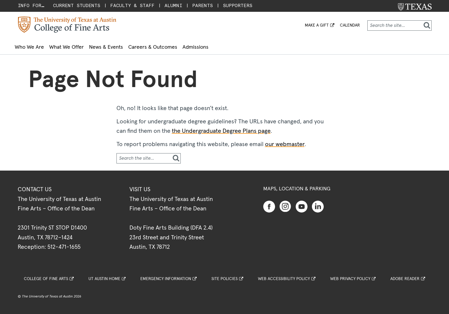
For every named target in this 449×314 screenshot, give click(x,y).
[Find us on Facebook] (269, 203)
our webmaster (285, 141)
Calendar (350, 25)
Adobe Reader (405, 276)
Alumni (173, 5)
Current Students (76, 5)
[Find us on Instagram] (285, 202)
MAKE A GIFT (317, 25)
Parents (202, 5)
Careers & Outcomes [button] (183, 45)
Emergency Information (165, 276)
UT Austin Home (104, 276)
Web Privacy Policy (350, 276)
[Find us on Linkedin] (318, 203)
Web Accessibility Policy (284, 276)
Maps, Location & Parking (296, 185)
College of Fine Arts (46, 276)
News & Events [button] (128, 45)
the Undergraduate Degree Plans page (221, 128)
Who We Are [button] (34, 45)
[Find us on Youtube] (301, 203)
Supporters (237, 5)
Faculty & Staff (132, 5)
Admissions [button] (236, 45)
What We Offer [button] (80, 45)
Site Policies (224, 276)
